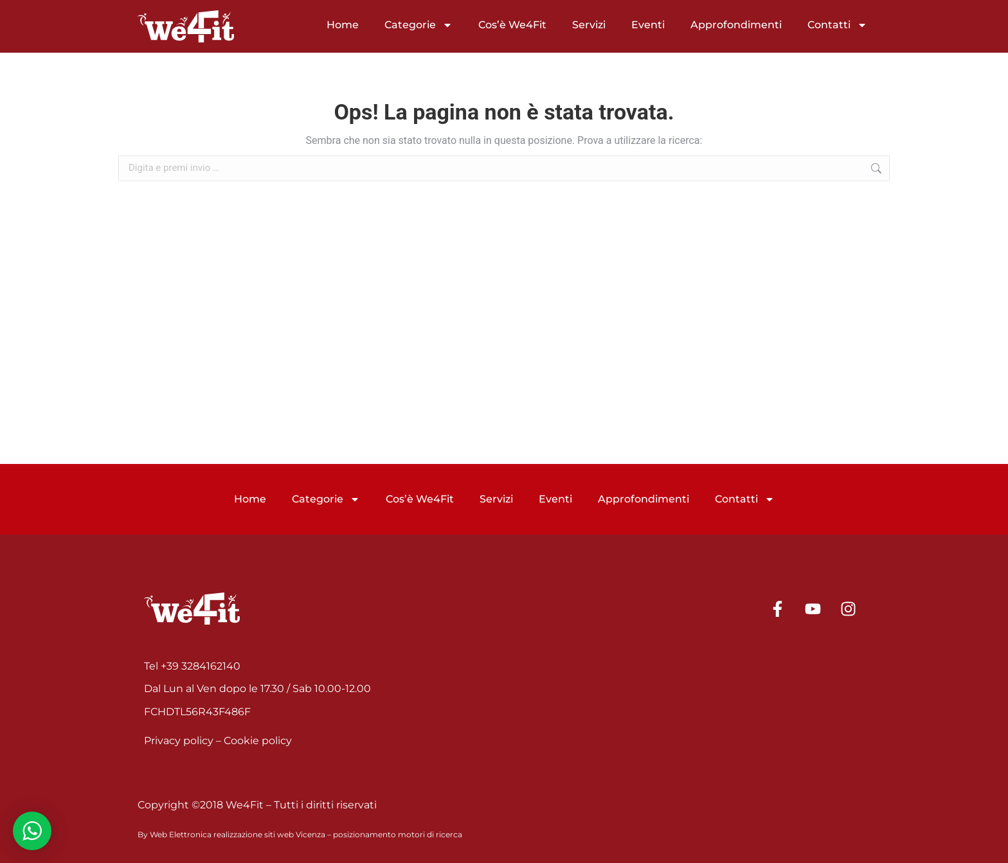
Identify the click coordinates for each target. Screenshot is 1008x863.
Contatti (837, 25)
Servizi (589, 25)
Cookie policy (258, 740)
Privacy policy (178, 740)
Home (343, 25)
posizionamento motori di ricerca (397, 834)
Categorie (418, 25)
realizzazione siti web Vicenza (269, 834)
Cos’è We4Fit (512, 25)
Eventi (648, 25)
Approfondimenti (736, 25)
